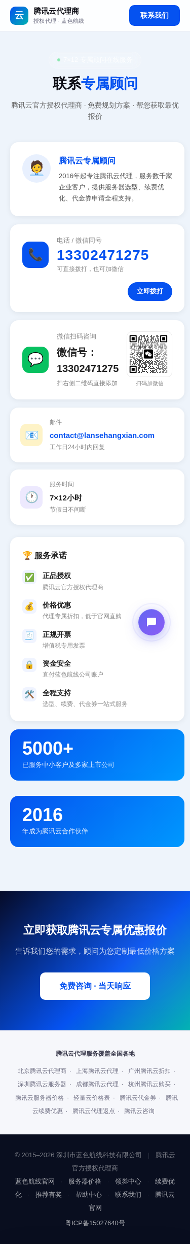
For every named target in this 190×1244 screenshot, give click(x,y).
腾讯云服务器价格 (39, 1097)
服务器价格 (84, 1181)
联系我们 (154, 15)
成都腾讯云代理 (97, 1084)
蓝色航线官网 (35, 1181)
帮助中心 (88, 1194)
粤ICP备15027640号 (95, 1223)
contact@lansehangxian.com (102, 435)
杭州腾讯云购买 (149, 1084)
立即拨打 (150, 291)
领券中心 (128, 1181)
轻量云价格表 (91, 1097)
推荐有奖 (48, 1194)
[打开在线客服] (151, 622)
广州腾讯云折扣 (149, 1070)
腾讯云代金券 (138, 1097)
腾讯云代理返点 (93, 1111)
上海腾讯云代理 (97, 1070)
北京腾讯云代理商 (42, 1070)
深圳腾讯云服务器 (42, 1084)
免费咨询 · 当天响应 (95, 986)
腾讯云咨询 (139, 1111)
